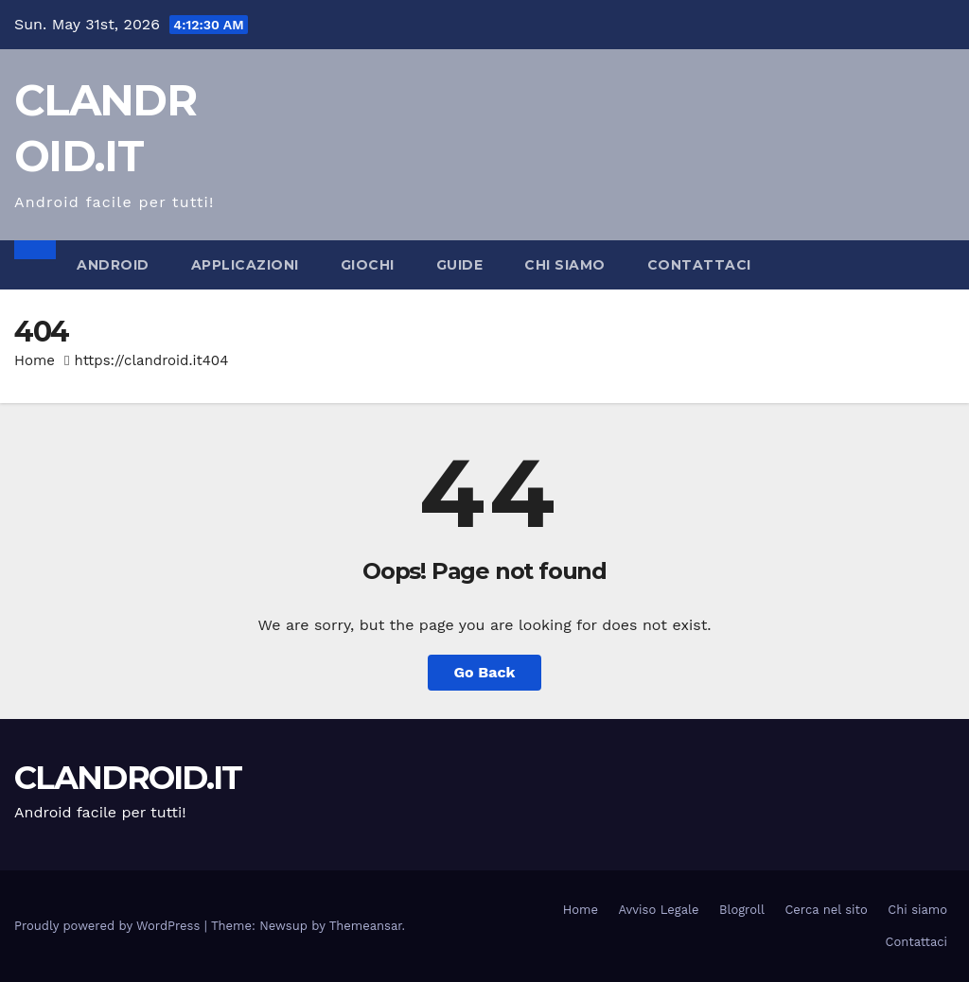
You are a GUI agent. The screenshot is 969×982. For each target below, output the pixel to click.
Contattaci (699, 264)
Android (113, 264)
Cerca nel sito (825, 910)
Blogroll (742, 910)
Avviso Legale (658, 910)
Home (34, 360)
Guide (460, 264)
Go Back (485, 672)
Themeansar (365, 926)
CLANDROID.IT (128, 778)
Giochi (368, 264)
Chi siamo (565, 264)
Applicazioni (245, 264)
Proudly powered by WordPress (109, 926)
